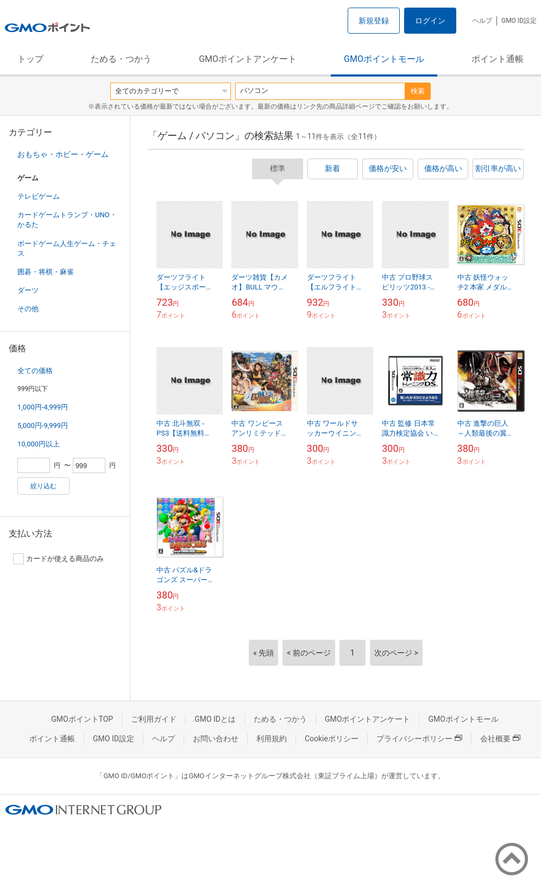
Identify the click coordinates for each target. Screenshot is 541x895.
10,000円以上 (38, 444)
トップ (30, 59)
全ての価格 (35, 371)
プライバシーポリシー (419, 738)
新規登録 (373, 20)
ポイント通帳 (497, 59)
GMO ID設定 (519, 20)
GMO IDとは (215, 719)
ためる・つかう (121, 59)
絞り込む (43, 486)
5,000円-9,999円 (42, 425)
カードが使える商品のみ (58, 558)
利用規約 (271, 738)
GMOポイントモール (384, 59)
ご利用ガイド (154, 719)
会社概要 (500, 738)
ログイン (430, 20)
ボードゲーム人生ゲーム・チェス (66, 248)
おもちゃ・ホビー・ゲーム (63, 154)
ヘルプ (482, 20)
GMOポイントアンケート (248, 59)
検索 (418, 91)
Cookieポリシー (331, 738)
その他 (28, 309)
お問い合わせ (215, 738)
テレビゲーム (38, 196)
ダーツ (28, 290)
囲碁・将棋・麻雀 (45, 272)
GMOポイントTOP (82, 719)
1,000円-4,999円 (42, 407)
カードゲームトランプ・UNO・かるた (67, 220)
